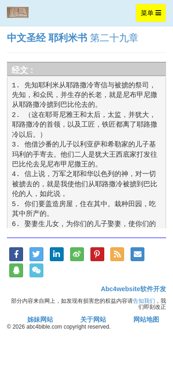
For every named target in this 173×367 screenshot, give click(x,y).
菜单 (153, 15)
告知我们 (144, 301)
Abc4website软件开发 (133, 289)
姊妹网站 (40, 319)
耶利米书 (67, 37)
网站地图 (146, 319)
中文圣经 (26, 37)
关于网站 (93, 319)
